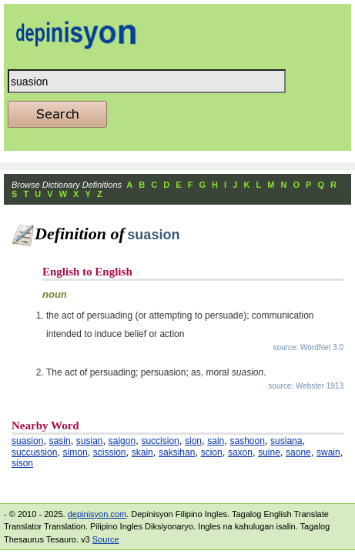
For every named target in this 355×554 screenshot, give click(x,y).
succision (160, 441)
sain (215, 441)
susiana (286, 441)
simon (75, 452)
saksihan (177, 452)
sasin (60, 441)
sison (22, 463)
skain (142, 452)
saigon (122, 441)
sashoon (246, 441)
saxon (240, 452)
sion (193, 441)
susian (89, 441)
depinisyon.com (97, 514)
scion (212, 452)
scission (109, 452)
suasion (27, 441)
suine (269, 452)
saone (298, 452)
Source (105, 539)
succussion (34, 452)
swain (328, 452)
